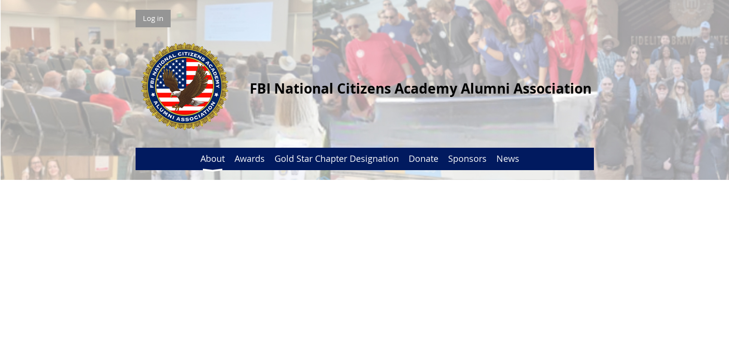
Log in (153, 18)
